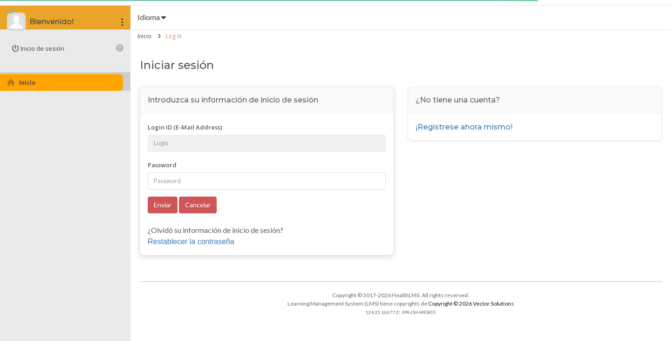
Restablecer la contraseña (191, 242)
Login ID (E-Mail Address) (185, 127)
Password (162, 165)
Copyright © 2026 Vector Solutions (471, 303)
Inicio (144, 36)
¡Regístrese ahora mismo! (464, 127)
